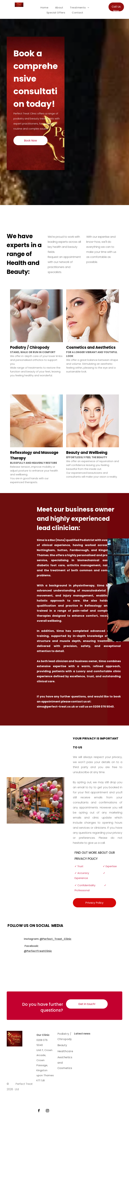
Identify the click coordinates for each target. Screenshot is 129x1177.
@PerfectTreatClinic (38, 951)
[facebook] (38, 1111)
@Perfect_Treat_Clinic (55, 939)
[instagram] (47, 1111)
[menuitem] (44, 7)
